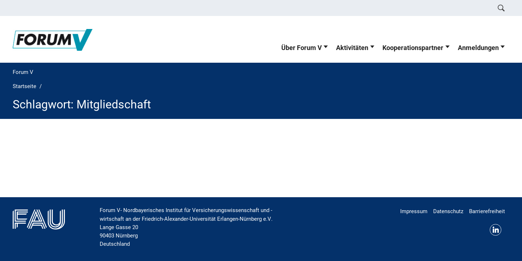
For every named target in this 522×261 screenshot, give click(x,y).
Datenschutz (448, 211)
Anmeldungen (478, 47)
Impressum (413, 211)
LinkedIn (495, 230)
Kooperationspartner (412, 47)
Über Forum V (301, 47)
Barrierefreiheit (487, 211)
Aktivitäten (352, 47)
